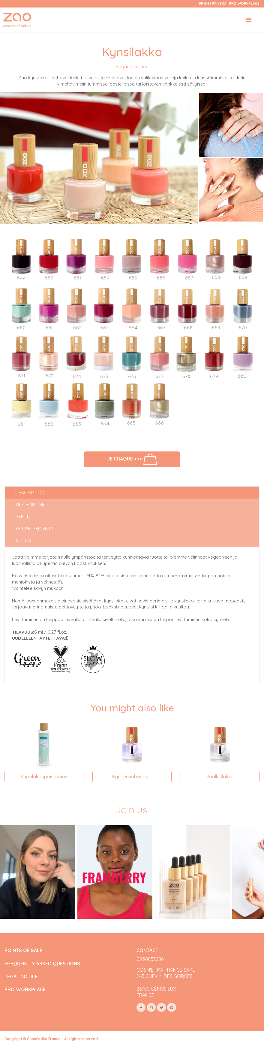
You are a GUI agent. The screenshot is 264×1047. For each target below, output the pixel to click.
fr (201, 3)
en (206, 3)
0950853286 (150, 959)
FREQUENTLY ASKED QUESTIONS (42, 964)
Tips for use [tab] (30, 505)
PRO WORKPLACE (25, 989)
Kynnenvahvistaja (132, 777)
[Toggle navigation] (249, 20)
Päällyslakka (220, 777)
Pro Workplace (244, 3)
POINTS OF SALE (23, 950)
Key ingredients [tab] (34, 529)
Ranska (219, 3)
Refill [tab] (22, 517)
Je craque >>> (132, 459)
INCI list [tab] (24, 541)
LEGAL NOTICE (21, 976)
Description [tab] (30, 493)
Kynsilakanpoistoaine (44, 777)
